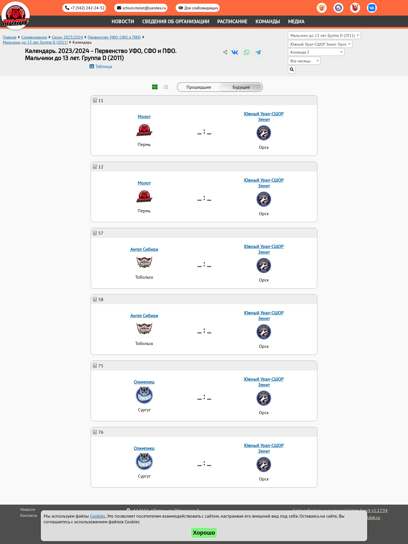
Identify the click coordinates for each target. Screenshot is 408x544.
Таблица (103, 66)
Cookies (97, 516)
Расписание (232, 21)
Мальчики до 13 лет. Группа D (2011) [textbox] (322, 35)
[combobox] (324, 35)
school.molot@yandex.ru (144, 8)
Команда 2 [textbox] (299, 52)
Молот (144, 116)
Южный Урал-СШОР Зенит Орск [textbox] (318, 44)
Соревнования (34, 37)
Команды (268, 21)
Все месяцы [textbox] (300, 60)
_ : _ (204, 130)
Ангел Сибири (144, 249)
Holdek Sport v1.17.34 (366, 510)
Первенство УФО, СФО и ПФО (114, 37)
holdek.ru (371, 517)
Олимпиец (144, 382)
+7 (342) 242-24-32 (88, 8)
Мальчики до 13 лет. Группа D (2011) (35, 42)
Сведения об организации (175, 21)
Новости (123, 21)
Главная (9, 37)
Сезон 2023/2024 (67, 37)
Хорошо (204, 533)
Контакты (28, 515)
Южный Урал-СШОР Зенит (264, 116)
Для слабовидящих (201, 8)
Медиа (296, 21)
